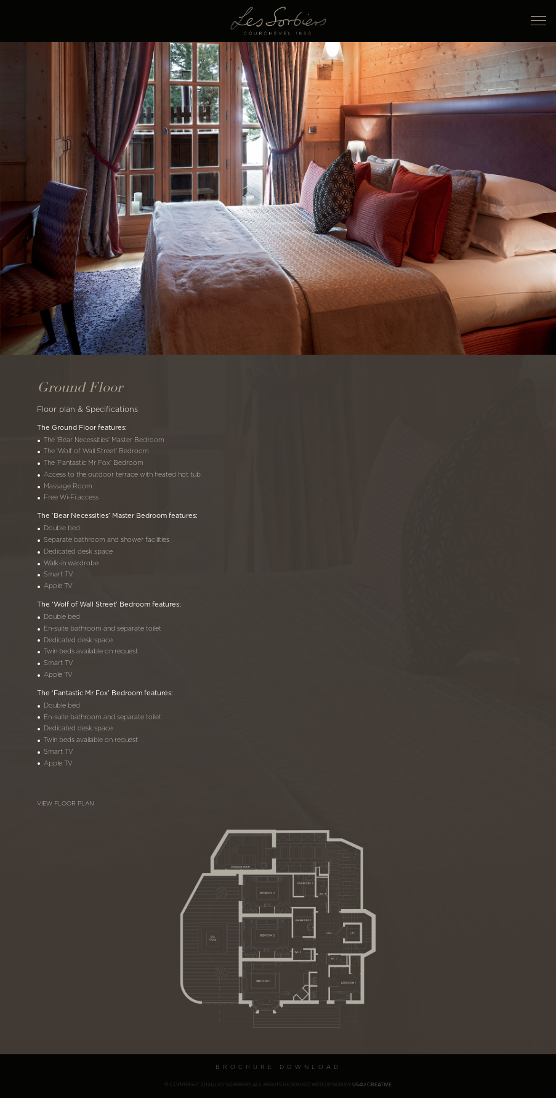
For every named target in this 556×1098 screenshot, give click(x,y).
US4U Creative (372, 1085)
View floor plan (65, 804)
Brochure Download (278, 1067)
